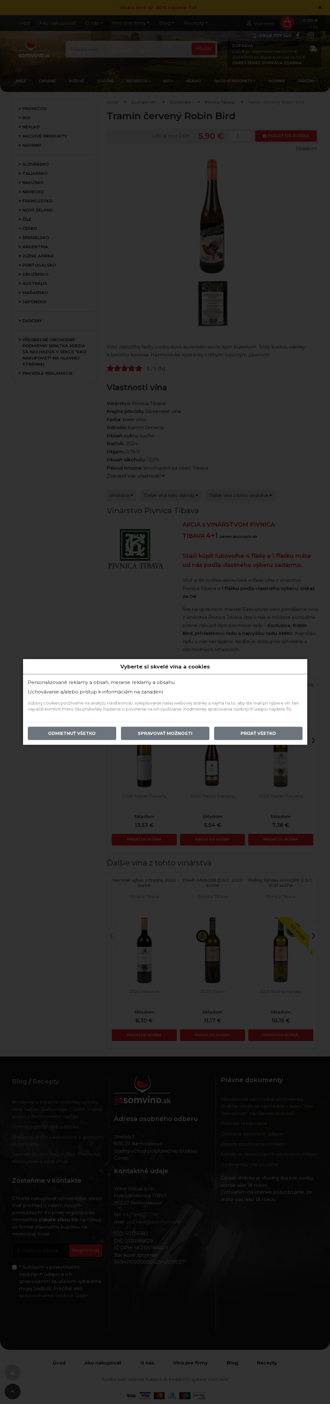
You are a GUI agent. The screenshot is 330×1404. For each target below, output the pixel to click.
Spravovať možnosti (165, 733)
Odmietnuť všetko (72, 733)
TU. (289, 709)
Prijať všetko (258, 733)
